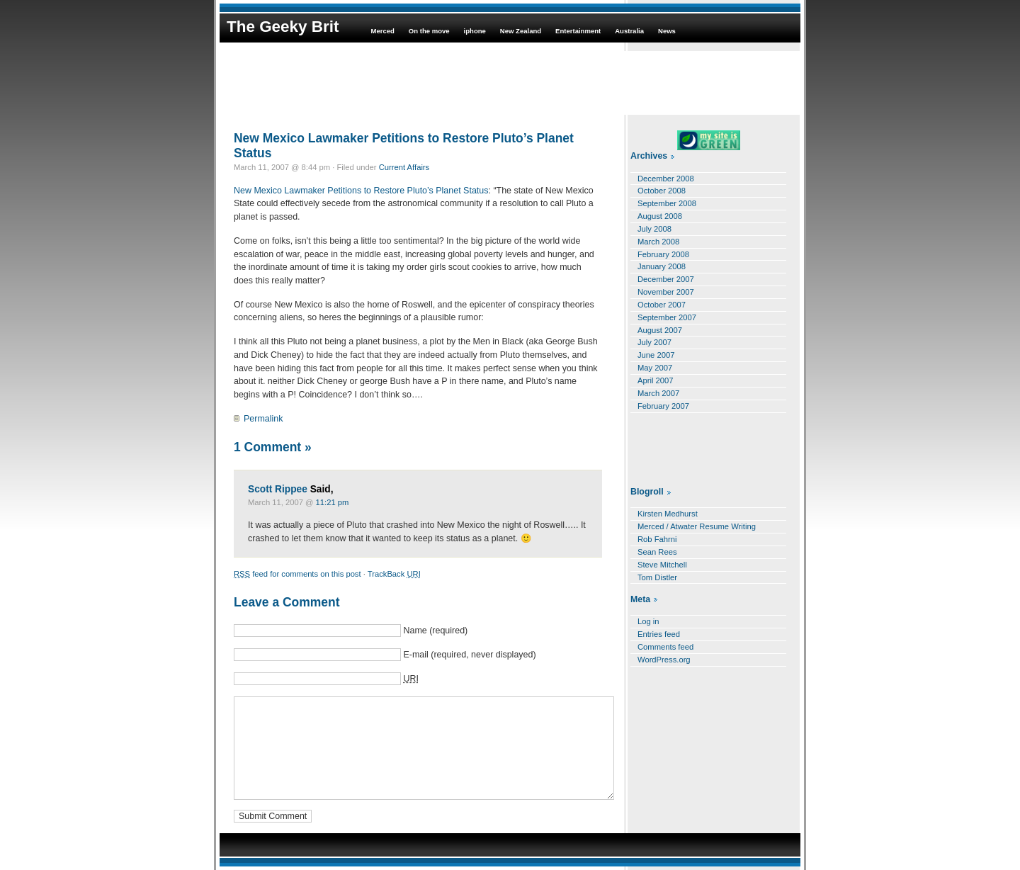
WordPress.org (664, 659)
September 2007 (667, 317)
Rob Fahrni (657, 539)
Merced (382, 31)
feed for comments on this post (297, 574)
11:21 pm (332, 502)
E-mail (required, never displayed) (469, 655)
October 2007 (662, 304)
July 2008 (655, 229)
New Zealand (520, 31)
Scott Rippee (277, 489)
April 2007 (656, 380)
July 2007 (655, 342)
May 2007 (655, 367)
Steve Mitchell (662, 564)
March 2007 (658, 393)
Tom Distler (657, 577)
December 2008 (666, 178)
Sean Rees (657, 552)
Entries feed (659, 634)
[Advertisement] (510, 83)
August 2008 (660, 216)
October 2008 (662, 190)
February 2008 (663, 254)
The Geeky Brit (283, 26)
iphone (475, 31)
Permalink (263, 419)
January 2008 (662, 266)
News (667, 31)
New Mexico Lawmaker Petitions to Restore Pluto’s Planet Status (404, 145)
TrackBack (394, 574)
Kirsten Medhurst (668, 513)
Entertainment (578, 31)
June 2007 (656, 355)
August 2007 (660, 330)
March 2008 (658, 241)
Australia (629, 31)
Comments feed (665, 647)
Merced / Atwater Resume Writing (697, 526)
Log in (648, 621)
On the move (429, 31)
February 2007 (663, 406)
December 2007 (666, 279)
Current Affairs (404, 167)
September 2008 (667, 203)
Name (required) (435, 630)
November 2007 (666, 292)
